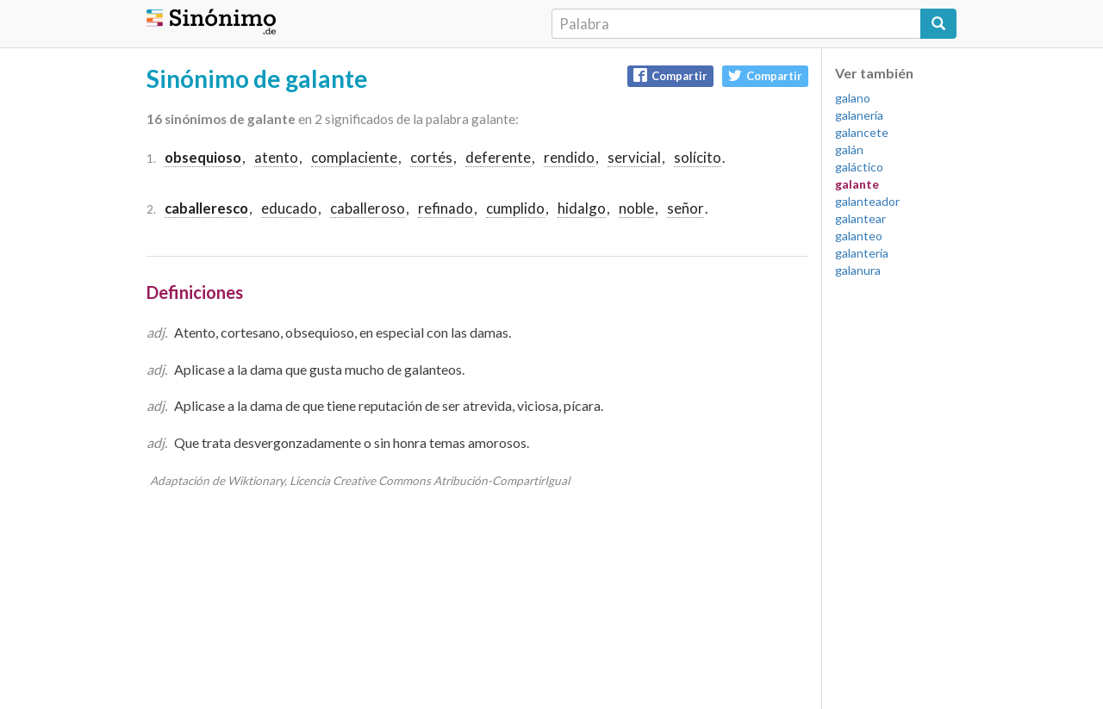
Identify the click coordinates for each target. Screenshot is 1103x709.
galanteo (858, 235)
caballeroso (367, 208)
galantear (860, 218)
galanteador (867, 201)
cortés (431, 157)
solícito (697, 157)
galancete (861, 132)
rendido (569, 157)
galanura (858, 270)
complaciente (354, 157)
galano (852, 97)
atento (276, 157)
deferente (498, 157)
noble (636, 208)
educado (289, 208)
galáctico (859, 166)
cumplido (515, 208)
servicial (634, 157)
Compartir (670, 75)
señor (685, 208)
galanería (859, 115)
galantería (861, 253)
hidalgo (582, 208)
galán (849, 149)
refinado (445, 208)
